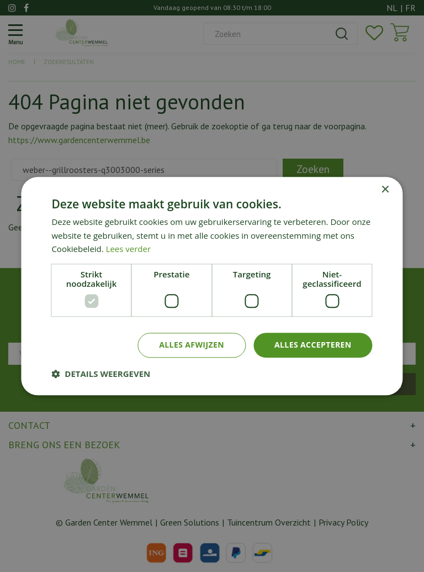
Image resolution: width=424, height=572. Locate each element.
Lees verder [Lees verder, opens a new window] (128, 249)
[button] (100, 374)
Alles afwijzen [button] (191, 344)
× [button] (385, 190)
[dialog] (212, 286)
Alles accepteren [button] (313, 344)
